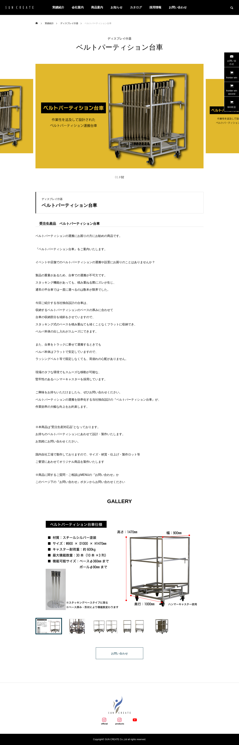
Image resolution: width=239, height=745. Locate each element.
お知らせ (116, 7)
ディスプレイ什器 (119, 38)
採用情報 (155, 7)
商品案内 (97, 7)
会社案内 (78, 7)
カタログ (136, 7)
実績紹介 (58, 7)
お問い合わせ (178, 7)
